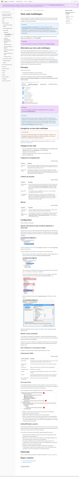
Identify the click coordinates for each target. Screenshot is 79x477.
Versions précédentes (28, 10)
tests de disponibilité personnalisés (43, 28)
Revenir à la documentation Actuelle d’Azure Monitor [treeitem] (6, 15)
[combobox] (7, 12)
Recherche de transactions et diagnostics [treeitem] (9, 50)
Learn (22, 10)
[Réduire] (13, 9)
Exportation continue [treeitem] (7, 44)
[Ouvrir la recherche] (72, 1)
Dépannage (68, 21)
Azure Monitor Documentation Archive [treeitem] (7, 18)
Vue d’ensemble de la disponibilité (29, 460)
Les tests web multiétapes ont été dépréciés (30, 27)
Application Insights (40, 10)
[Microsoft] (2, 1)
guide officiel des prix (30, 111)
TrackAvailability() (25, 28)
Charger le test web (69, 18)
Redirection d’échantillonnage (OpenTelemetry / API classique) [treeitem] (7, 40)
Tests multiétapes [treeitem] (8, 34)
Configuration (68, 20)
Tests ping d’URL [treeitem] (7, 36)
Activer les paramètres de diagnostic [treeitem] (8, 47)
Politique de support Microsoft (56, 4)
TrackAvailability (36, 57)
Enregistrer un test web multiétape (70, 17)
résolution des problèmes (52, 454)
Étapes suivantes (68, 23)
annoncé (53, 50)
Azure (34, 10)
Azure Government (50, 43)
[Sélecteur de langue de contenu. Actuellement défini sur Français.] (3, 475)
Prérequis (67, 14)
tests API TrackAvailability (28, 124)
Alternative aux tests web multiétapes (70, 13)
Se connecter (75, 1)
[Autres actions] (57, 10)
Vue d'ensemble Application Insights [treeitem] (7, 25)
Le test (23, 118)
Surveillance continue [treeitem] (7, 56)
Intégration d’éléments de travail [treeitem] (8, 54)
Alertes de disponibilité (27, 462)
